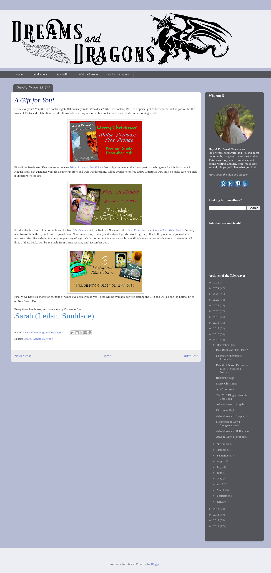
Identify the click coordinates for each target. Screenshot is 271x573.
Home (19, 74)
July (220, 467)
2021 (216, 305)
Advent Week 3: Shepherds (232, 416)
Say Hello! (63, 74)
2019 (216, 317)
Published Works (88, 74)
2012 (216, 520)
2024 (216, 288)
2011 (216, 526)
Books (27, 338)
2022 (216, 299)
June (220, 472)
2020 (216, 311)
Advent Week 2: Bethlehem (232, 431)
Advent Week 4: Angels (230, 404)
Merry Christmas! (226, 383)
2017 (216, 328)
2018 (216, 322)
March (221, 490)
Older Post (190, 356)
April (220, 484)
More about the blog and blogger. (228, 174)
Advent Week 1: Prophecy (231, 436)
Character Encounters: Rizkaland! (229, 357)
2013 (216, 514)
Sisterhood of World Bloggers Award (228, 423)
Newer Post (22, 356)
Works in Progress (118, 74)
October (222, 449)
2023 (216, 293)
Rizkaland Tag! (225, 378)
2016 (216, 334)
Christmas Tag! (225, 410)
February (222, 495)
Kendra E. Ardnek (43, 338)
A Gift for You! (225, 389)
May (220, 478)
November (223, 444)
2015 (216, 340)
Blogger (155, 564)
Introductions (39, 74)
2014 (216, 509)
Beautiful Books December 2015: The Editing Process (232, 368)
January (222, 501)
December (223, 345)
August (221, 461)
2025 (216, 282)
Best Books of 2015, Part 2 (232, 350)
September (223, 455)
